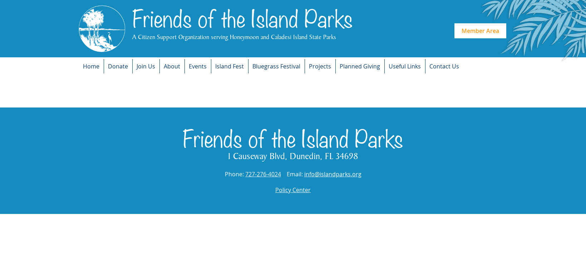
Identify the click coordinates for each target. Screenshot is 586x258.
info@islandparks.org (332, 174)
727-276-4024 (263, 174)
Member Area (480, 31)
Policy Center (293, 190)
